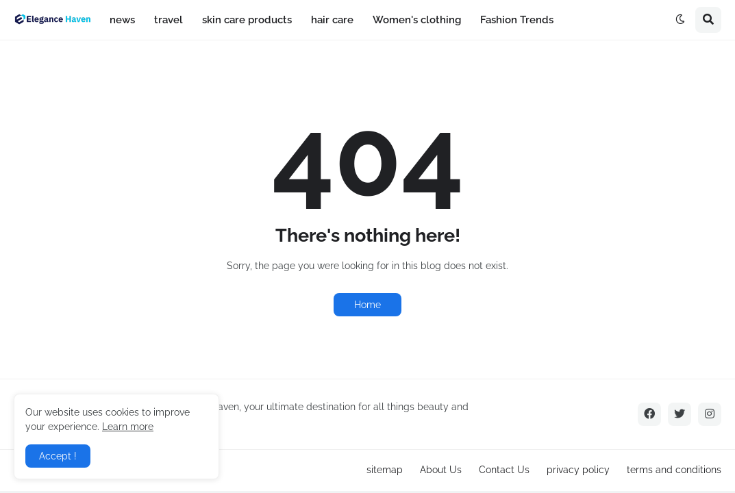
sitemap (384, 469)
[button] (680, 20)
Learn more (127, 426)
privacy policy (578, 469)
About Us (441, 469)
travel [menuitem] (168, 20)
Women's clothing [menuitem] (417, 20)
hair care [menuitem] (332, 20)
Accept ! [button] (58, 456)
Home (367, 304)
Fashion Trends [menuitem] (516, 20)
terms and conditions (674, 469)
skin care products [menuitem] (247, 20)
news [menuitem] (122, 20)
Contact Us (504, 469)
